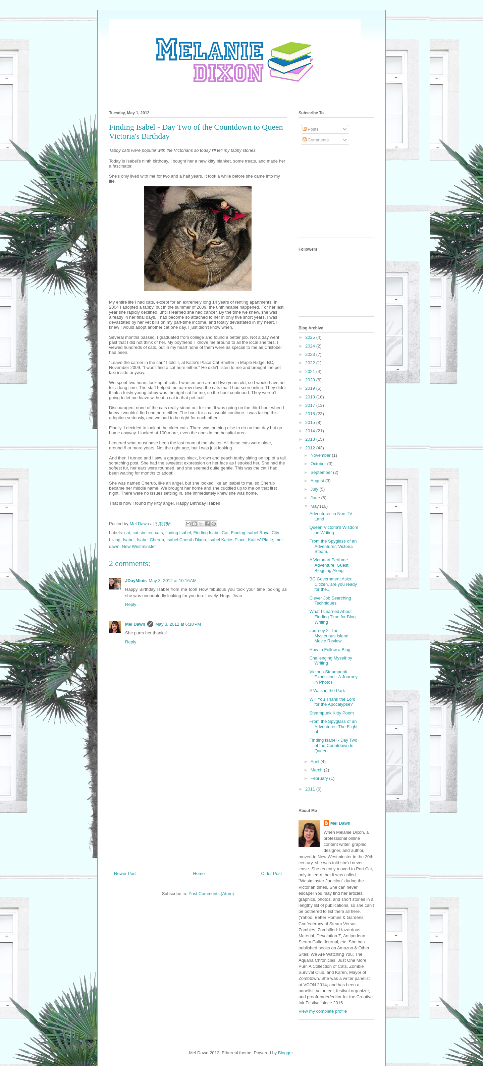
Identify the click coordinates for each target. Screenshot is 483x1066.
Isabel (129, 539)
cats (159, 532)
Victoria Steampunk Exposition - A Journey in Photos (333, 677)
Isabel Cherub (150, 539)
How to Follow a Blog (329, 649)
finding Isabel (178, 532)
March (317, 769)
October (319, 463)
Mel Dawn (135, 624)
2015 (310, 422)
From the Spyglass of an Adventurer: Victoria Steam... (333, 546)
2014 (310, 430)
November (321, 455)
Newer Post (125, 873)
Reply (130, 604)
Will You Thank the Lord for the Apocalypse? (332, 702)
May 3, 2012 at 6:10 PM (178, 624)
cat (127, 532)
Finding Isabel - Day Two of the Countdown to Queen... (333, 745)
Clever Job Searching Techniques (330, 600)
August (318, 480)
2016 (310, 413)
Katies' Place (260, 539)
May (315, 506)
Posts (311, 129)
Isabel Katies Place (227, 539)
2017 (310, 405)
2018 (310, 396)
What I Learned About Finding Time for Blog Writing (332, 616)
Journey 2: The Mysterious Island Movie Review (328, 635)
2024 (310, 346)
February (320, 778)
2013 (310, 439)
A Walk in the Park (327, 690)
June (316, 497)
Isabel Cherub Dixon (186, 539)
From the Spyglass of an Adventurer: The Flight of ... (333, 726)
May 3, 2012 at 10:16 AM (173, 580)
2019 (310, 388)
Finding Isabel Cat (211, 532)
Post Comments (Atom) (211, 893)
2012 (310, 447)
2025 (310, 337)
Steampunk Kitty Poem (331, 712)
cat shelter (142, 532)
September (322, 472)
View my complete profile (323, 1011)
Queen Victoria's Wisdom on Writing (333, 530)
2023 (310, 354)
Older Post (271, 873)
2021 (310, 371)
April (316, 761)
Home (199, 873)
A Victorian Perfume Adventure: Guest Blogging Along (328, 565)
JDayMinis (136, 580)
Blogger (285, 1052)
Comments (316, 139)
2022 (310, 362)
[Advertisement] (198, 805)
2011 (310, 789)
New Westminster (139, 546)
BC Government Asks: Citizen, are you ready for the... (333, 584)
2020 (310, 379)
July (315, 489)
